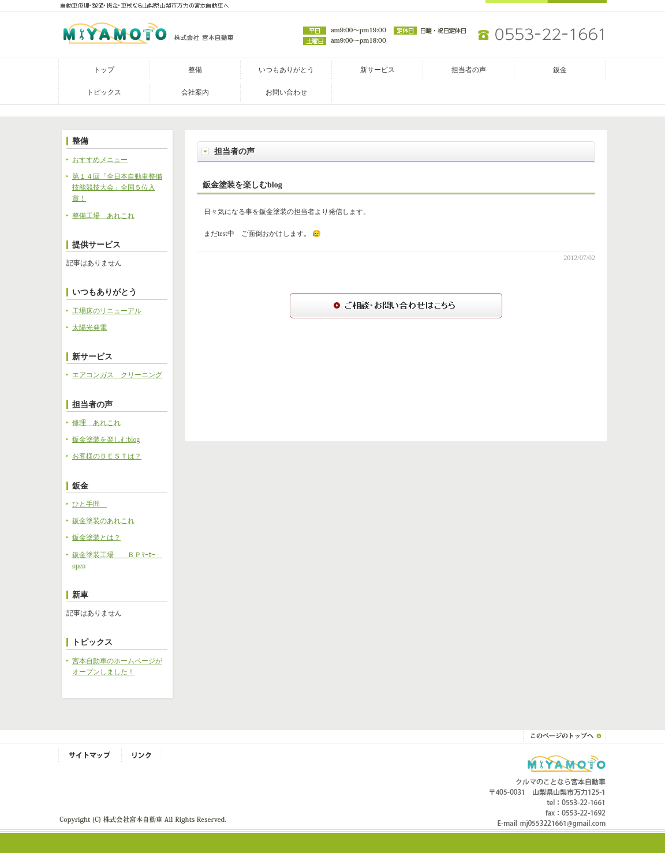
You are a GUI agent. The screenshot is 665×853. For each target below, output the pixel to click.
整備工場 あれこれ (103, 216)
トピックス (104, 92)
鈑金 (560, 70)
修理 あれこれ (96, 423)
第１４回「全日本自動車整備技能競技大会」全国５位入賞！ (117, 187)
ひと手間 (89, 504)
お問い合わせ (286, 92)
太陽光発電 (89, 328)
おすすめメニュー (100, 160)
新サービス (377, 70)
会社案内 (195, 92)
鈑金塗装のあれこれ (103, 521)
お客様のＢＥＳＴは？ (106, 456)
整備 (195, 70)
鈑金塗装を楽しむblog (242, 185)
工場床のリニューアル (106, 311)
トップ (104, 70)
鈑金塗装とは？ (96, 537)
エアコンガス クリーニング (117, 375)
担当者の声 (468, 70)
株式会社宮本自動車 (111, 33)
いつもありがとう (286, 70)
